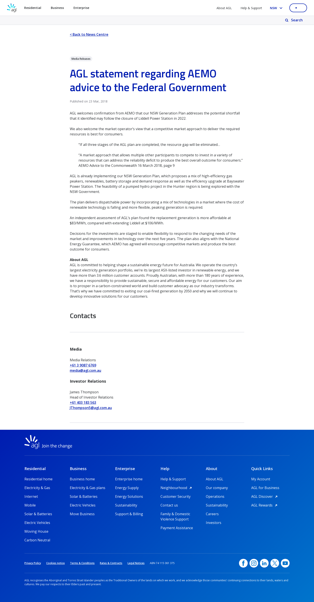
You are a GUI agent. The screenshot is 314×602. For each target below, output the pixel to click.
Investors (213, 522)
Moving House (36, 531)
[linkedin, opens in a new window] (264, 563)
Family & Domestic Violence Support (175, 514)
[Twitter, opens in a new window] (274, 563)
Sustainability (126, 505)
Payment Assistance (176, 527)
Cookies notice (55, 563)
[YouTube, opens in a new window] (285, 563)
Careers (212, 514)
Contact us (169, 505)
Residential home (38, 479)
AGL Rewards (265, 505)
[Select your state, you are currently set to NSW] (277, 8)
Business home (82, 479)
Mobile (30, 505)
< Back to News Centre (89, 34)
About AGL (224, 8)
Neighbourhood (176, 487)
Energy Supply (127, 487)
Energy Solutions (129, 496)
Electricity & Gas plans (87, 487)
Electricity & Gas (37, 487)
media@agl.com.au (85, 370)
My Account (260, 479)
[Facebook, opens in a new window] (243, 563)
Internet (31, 496)
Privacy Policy (32, 563)
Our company (217, 487)
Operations (215, 496)
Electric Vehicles (37, 522)
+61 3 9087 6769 (83, 365)
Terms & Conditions (82, 563)
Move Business (82, 514)
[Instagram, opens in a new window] (253, 563)
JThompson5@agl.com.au (91, 407)
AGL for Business (265, 487)
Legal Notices (136, 563)
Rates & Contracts (111, 563)
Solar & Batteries (38, 514)
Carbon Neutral (37, 540)
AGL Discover (265, 496)
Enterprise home (129, 479)
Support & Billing (129, 514)
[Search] (294, 20)
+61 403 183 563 (83, 402)
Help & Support (251, 8)
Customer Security (175, 496)
